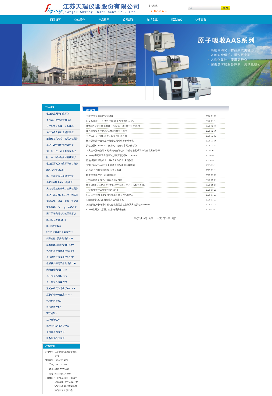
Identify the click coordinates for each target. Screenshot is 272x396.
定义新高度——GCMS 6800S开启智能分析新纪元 (110, 121)
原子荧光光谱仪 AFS (56, 276)
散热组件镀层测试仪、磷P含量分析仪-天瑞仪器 (110, 160)
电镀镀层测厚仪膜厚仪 (57, 113)
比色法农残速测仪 (55, 338)
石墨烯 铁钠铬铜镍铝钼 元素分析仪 (103, 170)
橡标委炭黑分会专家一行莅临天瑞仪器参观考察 (110, 140)
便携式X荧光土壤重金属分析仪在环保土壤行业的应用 (113, 126)
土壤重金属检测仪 (55, 332)
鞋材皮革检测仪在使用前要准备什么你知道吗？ (110, 194)
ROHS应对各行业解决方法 (59, 232)
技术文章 (152, 19)
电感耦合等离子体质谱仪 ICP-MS (61, 264)
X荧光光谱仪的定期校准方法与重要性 (105, 199)
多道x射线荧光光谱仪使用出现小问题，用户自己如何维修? (115, 185)
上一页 (158, 218)
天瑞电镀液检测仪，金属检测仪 (62, 188)
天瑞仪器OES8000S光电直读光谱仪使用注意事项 (110, 165)
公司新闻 (128, 19)
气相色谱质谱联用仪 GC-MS (60, 251)
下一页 (167, 218)
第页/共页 (140, 218)
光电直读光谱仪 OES (56, 269)
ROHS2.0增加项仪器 (56, 219)
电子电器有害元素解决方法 (60, 176)
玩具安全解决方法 (55, 169)
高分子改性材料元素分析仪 (60, 145)
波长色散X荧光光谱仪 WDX (60, 244)
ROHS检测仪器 (54, 226)
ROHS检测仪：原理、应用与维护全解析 (106, 209)
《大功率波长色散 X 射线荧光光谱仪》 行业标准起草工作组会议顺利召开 (123, 150)
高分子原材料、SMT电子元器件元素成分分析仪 (62, 195)
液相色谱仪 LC (53, 307)
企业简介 (79, 19)
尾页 (174, 218)
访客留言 (201, 19)
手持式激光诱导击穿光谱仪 (99, 116)
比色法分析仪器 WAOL (57, 326)
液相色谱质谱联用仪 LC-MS (60, 257)
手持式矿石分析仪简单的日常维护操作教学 (107, 135)
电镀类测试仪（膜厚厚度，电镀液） (62, 164)
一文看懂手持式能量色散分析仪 (102, 190)
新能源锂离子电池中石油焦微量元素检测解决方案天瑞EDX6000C (118, 204)
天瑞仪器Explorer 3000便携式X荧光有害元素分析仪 (111, 145)
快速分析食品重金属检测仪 (60, 132)
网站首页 (55, 19)
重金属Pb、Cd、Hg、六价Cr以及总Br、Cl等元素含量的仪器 (61, 208)
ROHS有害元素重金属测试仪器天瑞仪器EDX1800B (111, 155)
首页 (151, 218)
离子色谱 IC (52, 313)
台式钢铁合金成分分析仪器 (60, 126)
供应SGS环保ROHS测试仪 (59, 182)
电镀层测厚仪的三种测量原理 (101, 175)
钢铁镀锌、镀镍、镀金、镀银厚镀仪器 (62, 202)
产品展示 (104, 19)
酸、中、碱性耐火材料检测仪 (61, 157)
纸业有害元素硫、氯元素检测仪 (62, 138)
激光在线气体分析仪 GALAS (60, 288)
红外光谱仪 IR (53, 319)
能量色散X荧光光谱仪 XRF (59, 238)
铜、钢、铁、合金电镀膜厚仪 (61, 151)
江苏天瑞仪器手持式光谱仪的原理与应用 (106, 131)
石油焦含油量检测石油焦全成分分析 (104, 180)
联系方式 (176, 19)
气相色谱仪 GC (54, 301)
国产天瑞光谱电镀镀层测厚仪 (61, 213)
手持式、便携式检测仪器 (58, 120)
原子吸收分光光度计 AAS (59, 294)
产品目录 (49, 107)
